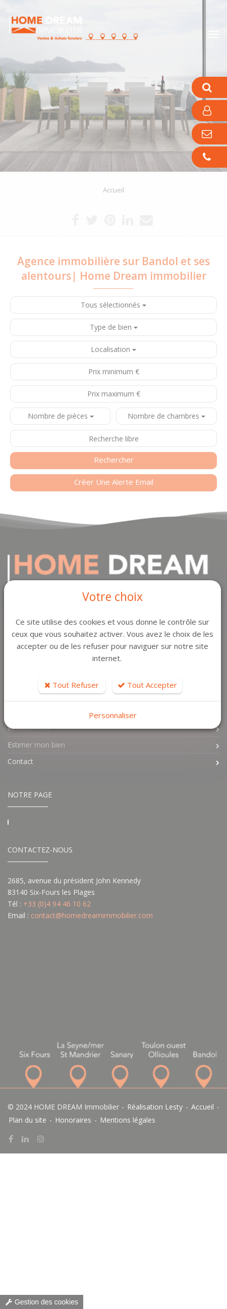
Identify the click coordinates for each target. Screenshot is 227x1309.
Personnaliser (113, 715)
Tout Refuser (71, 685)
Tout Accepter (147, 685)
